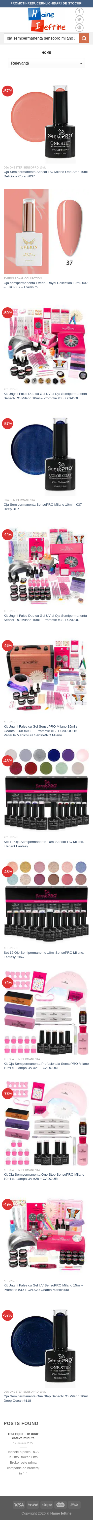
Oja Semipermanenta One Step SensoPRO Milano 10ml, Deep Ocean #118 (46, 1398)
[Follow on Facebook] (79, 12)
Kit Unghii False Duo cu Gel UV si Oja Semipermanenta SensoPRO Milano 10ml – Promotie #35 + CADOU (45, 396)
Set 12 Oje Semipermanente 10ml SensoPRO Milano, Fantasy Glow (44, 955)
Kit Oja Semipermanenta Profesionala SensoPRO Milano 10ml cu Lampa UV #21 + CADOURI (46, 1066)
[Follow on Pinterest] (79, 28)
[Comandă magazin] (46, 63)
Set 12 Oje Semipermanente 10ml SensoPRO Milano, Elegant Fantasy (44, 844)
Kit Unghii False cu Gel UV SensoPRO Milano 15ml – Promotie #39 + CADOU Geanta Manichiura (43, 1287)
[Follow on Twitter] (79, 20)
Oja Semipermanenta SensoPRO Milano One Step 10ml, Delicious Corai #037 (46, 174)
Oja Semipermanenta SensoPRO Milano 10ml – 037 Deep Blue (43, 507)
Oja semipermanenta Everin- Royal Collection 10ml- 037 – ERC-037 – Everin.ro (46, 285)
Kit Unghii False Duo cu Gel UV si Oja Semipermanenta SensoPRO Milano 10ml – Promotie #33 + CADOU (45, 618)
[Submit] (84, 38)
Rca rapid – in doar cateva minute (23, 1436)
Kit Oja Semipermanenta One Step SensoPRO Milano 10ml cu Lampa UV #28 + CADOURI (44, 1177)
